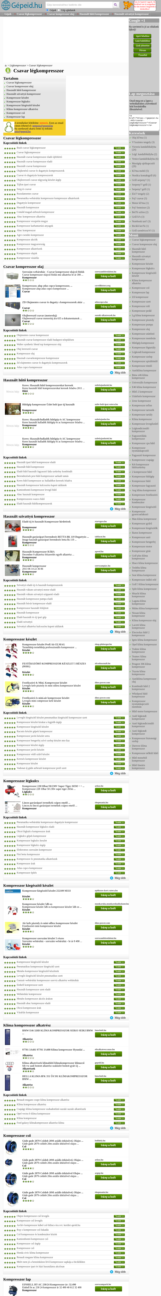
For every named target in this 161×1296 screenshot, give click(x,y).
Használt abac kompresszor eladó (34, 1003)
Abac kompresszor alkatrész (31, 216)
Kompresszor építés (27, 872)
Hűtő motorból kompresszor (139, 759)
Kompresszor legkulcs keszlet (32, 840)
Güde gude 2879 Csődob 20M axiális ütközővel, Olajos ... (52, 1140)
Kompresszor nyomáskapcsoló (140, 449)
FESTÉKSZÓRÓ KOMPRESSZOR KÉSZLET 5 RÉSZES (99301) (54, 665)
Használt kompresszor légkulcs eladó (35, 826)
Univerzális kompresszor (144, 382)
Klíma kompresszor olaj (144, 620)
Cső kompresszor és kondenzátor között (37, 1234)
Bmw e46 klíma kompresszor (140, 376)
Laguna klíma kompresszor (139, 602)
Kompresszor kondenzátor (138, 501)
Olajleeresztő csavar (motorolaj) (39, 315)
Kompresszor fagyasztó (144, 485)
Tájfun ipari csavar (26, 184)
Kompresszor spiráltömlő (145, 361)
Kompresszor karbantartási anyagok (35, 225)
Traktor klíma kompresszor (139, 650)
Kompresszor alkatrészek (29, 248)
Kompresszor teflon (142, 405)
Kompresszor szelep (142, 356)
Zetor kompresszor (141, 400)
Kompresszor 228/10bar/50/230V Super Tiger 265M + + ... (53, 786)
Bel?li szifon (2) (140, 212)
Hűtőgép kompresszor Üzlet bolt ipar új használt (48, 404)
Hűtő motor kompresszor (144, 711)
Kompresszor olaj (26, 353)
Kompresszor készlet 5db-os (37, 904)
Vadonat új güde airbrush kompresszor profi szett (41, 768)
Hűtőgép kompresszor (143, 343)
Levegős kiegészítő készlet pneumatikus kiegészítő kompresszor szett (52, 717)
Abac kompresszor (26, 230)
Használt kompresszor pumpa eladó (35, 599)
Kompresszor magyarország (31, 244)
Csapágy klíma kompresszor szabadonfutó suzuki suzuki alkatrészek (51, 1109)
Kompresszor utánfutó (143, 333)
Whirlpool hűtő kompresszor (139, 695)
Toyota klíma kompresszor (138, 673)
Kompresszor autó (141, 537)
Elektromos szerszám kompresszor (34, 849)
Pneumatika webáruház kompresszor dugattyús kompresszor (47, 822)
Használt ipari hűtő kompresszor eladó (36, 462)
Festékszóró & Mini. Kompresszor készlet (44, 682)
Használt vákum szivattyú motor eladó (36, 589)
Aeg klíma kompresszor (144, 490)
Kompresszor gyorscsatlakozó (140, 513)
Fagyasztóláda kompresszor (139, 437)
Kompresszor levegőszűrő (145, 423)
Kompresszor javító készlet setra (33, 736)
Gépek (7, 14)
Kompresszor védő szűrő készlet (33, 754)
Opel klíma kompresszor (144, 644)
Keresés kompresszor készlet (31, 759)
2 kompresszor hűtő (142, 472)
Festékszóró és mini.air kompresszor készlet (45, 698)
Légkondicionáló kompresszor (140, 430)
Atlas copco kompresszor (29, 367)
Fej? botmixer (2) (141, 207)
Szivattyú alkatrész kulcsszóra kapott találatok (40, 626)
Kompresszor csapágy (143, 460)
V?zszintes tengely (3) (143, 142)
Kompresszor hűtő (141, 481)
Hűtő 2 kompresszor (142, 391)
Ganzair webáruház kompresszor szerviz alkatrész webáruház (48, 980)
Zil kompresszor (140, 297)
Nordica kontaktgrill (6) (144, 175)
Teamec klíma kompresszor (139, 658)
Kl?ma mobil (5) (140, 171)
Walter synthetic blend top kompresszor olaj (39, 344)
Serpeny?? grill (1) (141, 184)
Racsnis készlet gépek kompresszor (34, 731)
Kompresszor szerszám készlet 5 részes (43, 938)
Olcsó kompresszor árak (29, 1008)
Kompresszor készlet (17, 97)
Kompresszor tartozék (143, 410)
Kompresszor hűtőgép (143, 476)
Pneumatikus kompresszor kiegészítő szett (38, 966)
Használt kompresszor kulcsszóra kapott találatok (42, 485)
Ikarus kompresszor (142, 532)
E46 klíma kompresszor (144, 387)
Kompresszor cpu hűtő (143, 443)
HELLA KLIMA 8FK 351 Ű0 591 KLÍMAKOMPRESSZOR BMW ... (54, 1077)
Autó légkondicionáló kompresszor (143, 725)
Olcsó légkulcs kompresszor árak (33, 831)
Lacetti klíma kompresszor (138, 626)
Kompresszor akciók (27, 239)
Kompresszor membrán (144, 338)
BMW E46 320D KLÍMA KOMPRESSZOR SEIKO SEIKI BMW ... (57, 1032)
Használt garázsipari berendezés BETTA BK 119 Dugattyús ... (55, 536)
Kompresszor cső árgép (28, 1243)
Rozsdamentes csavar (27, 193)
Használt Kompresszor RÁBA (38, 551)
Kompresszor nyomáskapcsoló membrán (140, 704)
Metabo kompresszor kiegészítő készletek (38, 971)
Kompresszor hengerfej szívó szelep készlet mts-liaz (43, 740)
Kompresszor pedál (142, 310)
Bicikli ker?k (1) (140, 226)
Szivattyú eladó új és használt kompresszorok (40, 585)
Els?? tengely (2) (140, 193)
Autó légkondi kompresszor (139, 732)
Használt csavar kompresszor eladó (34, 161)
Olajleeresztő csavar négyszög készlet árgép (39, 180)
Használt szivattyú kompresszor (131, 14)
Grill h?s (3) (138, 216)
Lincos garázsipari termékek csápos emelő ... (46, 802)
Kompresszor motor (142, 546)
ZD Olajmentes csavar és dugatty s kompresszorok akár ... (53, 302)
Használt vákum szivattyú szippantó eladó (38, 594)
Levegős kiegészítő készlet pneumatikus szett (40, 975)
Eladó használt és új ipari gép (31, 617)
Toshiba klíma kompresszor (139, 569)
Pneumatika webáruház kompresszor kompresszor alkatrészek (48, 198)
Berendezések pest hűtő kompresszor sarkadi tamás (43, 476)
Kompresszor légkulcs (18, 101)
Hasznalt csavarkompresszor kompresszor (38, 358)
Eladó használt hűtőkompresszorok (34, 503)
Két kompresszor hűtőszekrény (140, 466)
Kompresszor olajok (27, 253)
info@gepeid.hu (22, 131)
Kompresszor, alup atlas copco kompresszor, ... (47, 285)
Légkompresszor (18, 65)
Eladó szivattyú (24, 621)
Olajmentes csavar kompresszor (33, 335)
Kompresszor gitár (141, 551)
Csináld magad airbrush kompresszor (35, 212)
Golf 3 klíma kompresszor (145, 584)
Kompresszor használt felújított (32, 608)
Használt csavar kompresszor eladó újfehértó (39, 157)
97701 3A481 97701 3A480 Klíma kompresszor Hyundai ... (53, 1049)
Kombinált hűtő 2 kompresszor (141, 687)
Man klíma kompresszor (144, 519)
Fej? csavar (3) (139, 198)
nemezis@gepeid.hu (42, 125)
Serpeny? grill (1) (141, 189)
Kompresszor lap (15, 116)
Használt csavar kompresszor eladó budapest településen (45, 339)
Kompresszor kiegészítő (144, 507)
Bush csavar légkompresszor (31, 147)
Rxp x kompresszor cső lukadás (33, 1229)
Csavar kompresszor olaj (60, 14)
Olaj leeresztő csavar (27, 349)
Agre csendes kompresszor (30, 235)
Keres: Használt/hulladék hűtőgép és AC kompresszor (51, 419)
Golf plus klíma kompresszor (140, 557)
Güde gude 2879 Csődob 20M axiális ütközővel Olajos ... (52, 1173)
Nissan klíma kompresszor (138, 614)
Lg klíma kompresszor (143, 315)
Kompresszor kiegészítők (145, 528)
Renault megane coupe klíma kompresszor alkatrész (43, 1099)
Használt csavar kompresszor (31, 166)
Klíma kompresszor (27, 1118)
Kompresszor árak (26, 863)
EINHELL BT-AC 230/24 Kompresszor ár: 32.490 (49, 1284)
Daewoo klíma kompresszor (139, 747)
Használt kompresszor (28, 207)
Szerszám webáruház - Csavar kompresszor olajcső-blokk (53, 272)
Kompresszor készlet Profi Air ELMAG (43, 644)
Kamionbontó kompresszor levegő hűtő (37, 489)
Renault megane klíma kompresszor (35, 1257)
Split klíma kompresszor (144, 589)
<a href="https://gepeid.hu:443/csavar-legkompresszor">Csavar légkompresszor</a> (144, 122)
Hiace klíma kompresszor (145, 563)
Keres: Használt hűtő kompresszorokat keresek (47, 385)
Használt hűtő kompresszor (94, 14)
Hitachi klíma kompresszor (139, 595)
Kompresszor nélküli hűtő (145, 753)
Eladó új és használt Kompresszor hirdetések (46, 521)
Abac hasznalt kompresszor (31, 494)
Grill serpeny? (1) (141, 180)
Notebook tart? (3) (141, 221)
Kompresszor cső (15, 113)
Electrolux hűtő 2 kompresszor (140, 634)
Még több (120, 372)
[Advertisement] (49, 40)
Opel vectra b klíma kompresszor (33, 1113)
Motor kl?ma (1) (140, 203)
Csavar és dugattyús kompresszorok (35, 175)
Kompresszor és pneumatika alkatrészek (37, 859)
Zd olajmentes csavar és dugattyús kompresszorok (42, 362)
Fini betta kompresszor (28, 854)
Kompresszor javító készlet (30, 749)
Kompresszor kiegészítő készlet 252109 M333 (46, 890)
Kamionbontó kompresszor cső (32, 1239)
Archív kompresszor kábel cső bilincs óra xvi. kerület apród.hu (48, 1225)
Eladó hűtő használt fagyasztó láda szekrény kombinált (44, 471)
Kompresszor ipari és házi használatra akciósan (41, 1266)
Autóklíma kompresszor (144, 370)
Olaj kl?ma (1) (139, 137)
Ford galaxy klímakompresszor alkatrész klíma (40, 1122)
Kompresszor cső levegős (30, 1220)
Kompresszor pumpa (142, 324)
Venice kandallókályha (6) (145, 158)
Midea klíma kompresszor (145, 608)
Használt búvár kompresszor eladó (34, 603)
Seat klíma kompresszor (144, 575)
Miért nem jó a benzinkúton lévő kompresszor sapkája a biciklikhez (51, 1262)
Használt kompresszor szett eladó (34, 989)
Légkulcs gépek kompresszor (31, 836)
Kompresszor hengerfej (144, 542)
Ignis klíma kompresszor (144, 640)
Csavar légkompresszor (29, 14)
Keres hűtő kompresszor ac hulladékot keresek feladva (44, 480)
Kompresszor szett (141, 301)
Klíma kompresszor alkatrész (22, 109)
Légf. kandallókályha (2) (144, 154)
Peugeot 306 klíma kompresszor (141, 665)
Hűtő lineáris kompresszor (138, 766)
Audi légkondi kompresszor (139, 717)
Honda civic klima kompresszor (33, 1252)
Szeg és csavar (24, 189)
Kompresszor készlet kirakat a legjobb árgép (39, 722)
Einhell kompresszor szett (30, 985)
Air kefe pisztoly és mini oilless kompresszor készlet (50, 923)
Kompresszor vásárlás (28, 258)
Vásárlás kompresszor (28, 1012)
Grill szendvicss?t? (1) (143, 230)
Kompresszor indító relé (144, 579)
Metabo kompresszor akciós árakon (35, 998)
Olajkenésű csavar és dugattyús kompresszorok (40, 170)
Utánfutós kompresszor (143, 396)
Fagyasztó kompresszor (144, 455)
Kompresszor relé (141, 306)
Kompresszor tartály (142, 414)
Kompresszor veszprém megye (32, 221)
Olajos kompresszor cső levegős (33, 1216)
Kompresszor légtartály (144, 347)
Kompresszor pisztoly (143, 320)
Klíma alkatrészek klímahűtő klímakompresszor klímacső (53, 1063)
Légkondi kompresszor (143, 352)
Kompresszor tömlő (142, 366)
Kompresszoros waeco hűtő (31, 499)
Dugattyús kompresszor (29, 202)
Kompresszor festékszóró (145, 495)
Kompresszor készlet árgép (30, 745)
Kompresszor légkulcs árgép (31, 845)
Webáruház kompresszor (29, 994)
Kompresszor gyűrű (142, 523)
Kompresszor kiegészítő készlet (23, 105)
